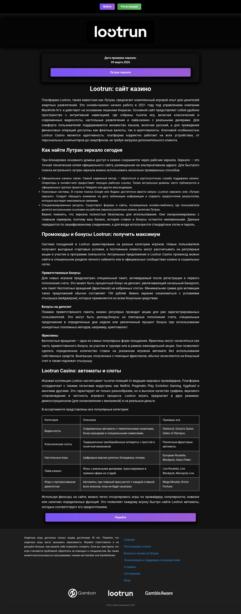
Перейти (120, 517)
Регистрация (129, 6)
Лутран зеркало (120, 72)
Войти (107, 6)
